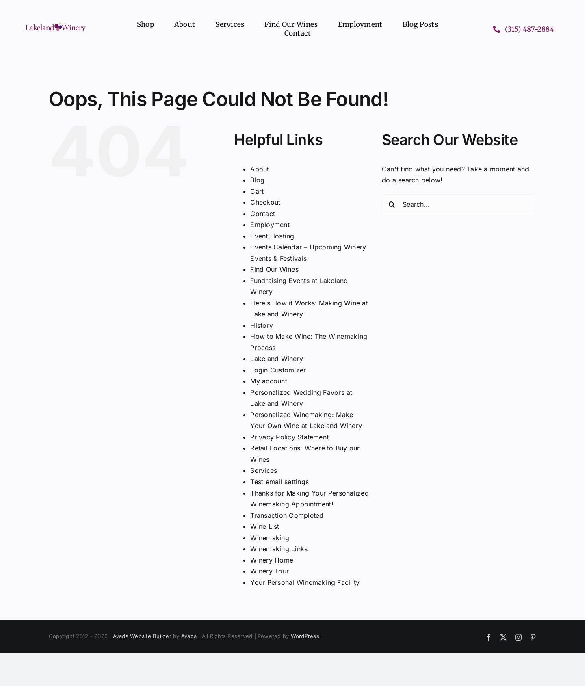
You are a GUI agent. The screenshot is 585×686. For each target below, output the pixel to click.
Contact (262, 214)
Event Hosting (272, 236)
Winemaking (269, 538)
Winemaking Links (279, 549)
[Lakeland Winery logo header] (55, 24)
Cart (257, 191)
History (261, 325)
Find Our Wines (274, 269)
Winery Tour (269, 571)
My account (268, 381)
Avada (189, 636)
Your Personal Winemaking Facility (305, 582)
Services (263, 470)
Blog (257, 180)
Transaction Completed (286, 515)
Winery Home (271, 560)
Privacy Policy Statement (289, 437)
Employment (269, 225)
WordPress (305, 636)
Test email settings (279, 482)
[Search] (392, 204)
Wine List (264, 526)
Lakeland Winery (276, 359)
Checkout (265, 202)
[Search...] (459, 204)
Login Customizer (278, 370)
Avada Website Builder (142, 636)
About (259, 169)
